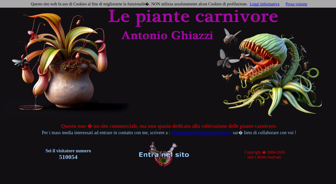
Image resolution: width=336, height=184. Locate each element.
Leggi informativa (264, 4)
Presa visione (296, 4)
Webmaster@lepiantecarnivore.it (201, 132)
